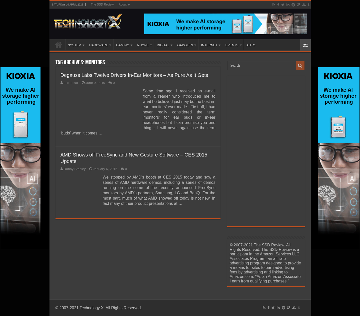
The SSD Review (102, 4)
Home (58, 44)
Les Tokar (71, 83)
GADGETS (185, 45)
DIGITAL (163, 45)
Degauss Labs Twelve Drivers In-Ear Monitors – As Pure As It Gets (134, 75)
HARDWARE (98, 45)
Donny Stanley (75, 169)
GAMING (122, 45)
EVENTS (231, 45)
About (122, 4)
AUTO (251, 45)
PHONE (143, 45)
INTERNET (209, 45)
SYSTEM (74, 45)
